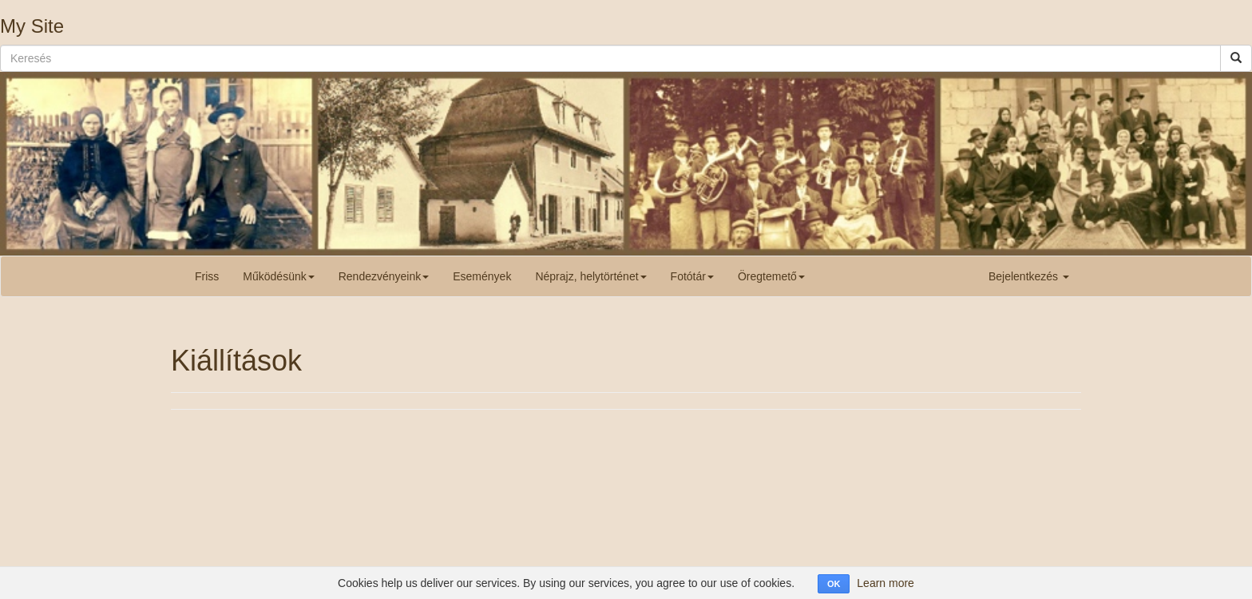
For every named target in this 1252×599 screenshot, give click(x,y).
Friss (207, 276)
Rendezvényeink (384, 276)
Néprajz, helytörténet (590, 276)
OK (834, 584)
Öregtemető (771, 276)
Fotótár (692, 276)
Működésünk (278, 276)
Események (482, 276)
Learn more (885, 583)
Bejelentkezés (1029, 276)
